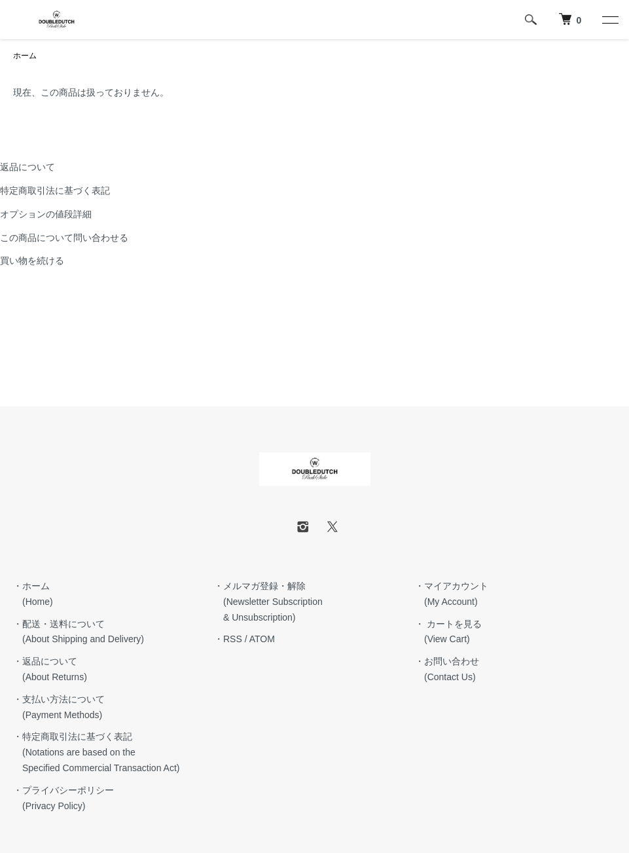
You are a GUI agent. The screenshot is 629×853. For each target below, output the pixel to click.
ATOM (262, 639)
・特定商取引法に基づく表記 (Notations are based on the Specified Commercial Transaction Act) (96, 752)
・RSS (228, 639)
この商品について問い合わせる (64, 237)
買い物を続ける (32, 260)
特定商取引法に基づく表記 (55, 190)
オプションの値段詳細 (46, 214)
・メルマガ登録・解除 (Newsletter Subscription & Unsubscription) (268, 602)
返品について (27, 167)
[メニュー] (609, 19)
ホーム (25, 55)
